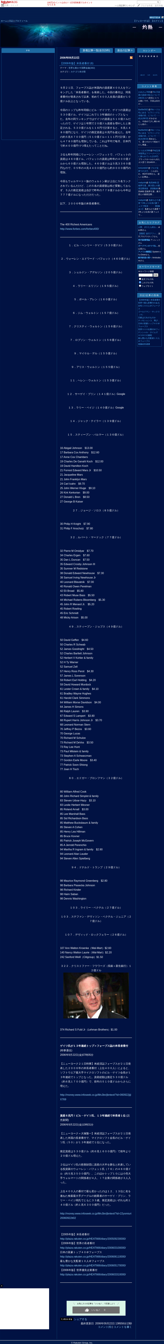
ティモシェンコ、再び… (149, 320)
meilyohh (142, 182)
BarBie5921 (143, 109)
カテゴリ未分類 (78, 71)
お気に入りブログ (149, 222)
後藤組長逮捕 (144, 344)
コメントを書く (123, 1326)
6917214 (155, 17)
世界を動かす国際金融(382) (82, 68)
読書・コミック (11, 5)
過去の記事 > (125, 50)
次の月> (155, 75)
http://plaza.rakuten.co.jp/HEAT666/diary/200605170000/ (93, 1265)
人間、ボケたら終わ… (148, 227)
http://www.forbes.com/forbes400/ (79, 228)
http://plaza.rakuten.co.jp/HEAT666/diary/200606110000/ (93, 1256)
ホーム (4, 21)
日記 (11, 21)
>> (125, 5)
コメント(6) (105, 1326)
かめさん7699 (144, 92)
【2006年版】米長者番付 (75, 63)
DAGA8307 (143, 168)
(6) (91, 63)
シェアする (80, 1319)
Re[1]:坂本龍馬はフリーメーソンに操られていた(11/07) (149, 153)
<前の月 (142, 75)
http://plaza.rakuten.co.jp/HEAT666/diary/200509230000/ (93, 1238)
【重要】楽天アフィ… (148, 233)
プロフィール (21, 21)
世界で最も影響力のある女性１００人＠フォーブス (149, 306)
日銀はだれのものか (147, 317)
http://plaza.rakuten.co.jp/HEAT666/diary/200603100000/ (93, 1247)
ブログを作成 (146, 5)
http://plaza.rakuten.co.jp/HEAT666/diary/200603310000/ (93, 1274)
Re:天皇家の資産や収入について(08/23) (149, 95)
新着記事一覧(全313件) (96, 50)
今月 (148, 75)
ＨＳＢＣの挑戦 (145, 335)
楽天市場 (159, 5)
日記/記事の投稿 (149, 295)
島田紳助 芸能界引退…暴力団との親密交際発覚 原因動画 (149, 185)
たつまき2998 (144, 150)
